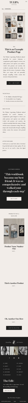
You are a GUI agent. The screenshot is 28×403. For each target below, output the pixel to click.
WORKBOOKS (8, 8)
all (3, 8)
